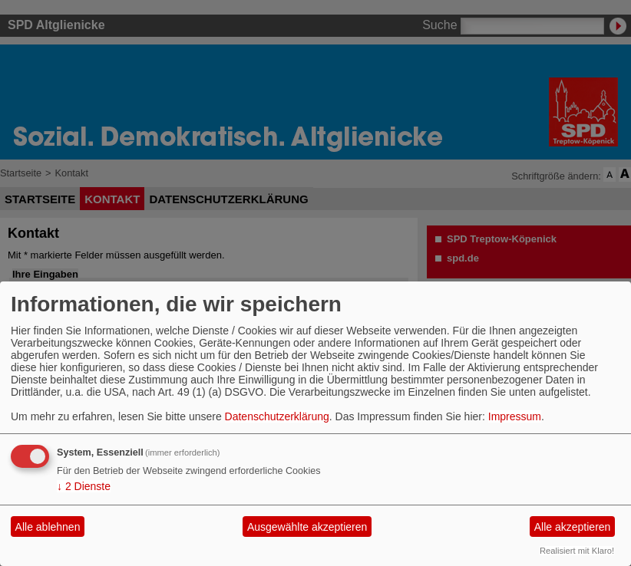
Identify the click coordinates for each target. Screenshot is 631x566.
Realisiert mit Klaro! (577, 550)
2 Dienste (84, 486)
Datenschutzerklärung (277, 416)
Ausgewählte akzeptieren (307, 527)
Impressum (514, 416)
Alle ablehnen (48, 527)
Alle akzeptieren (572, 527)
